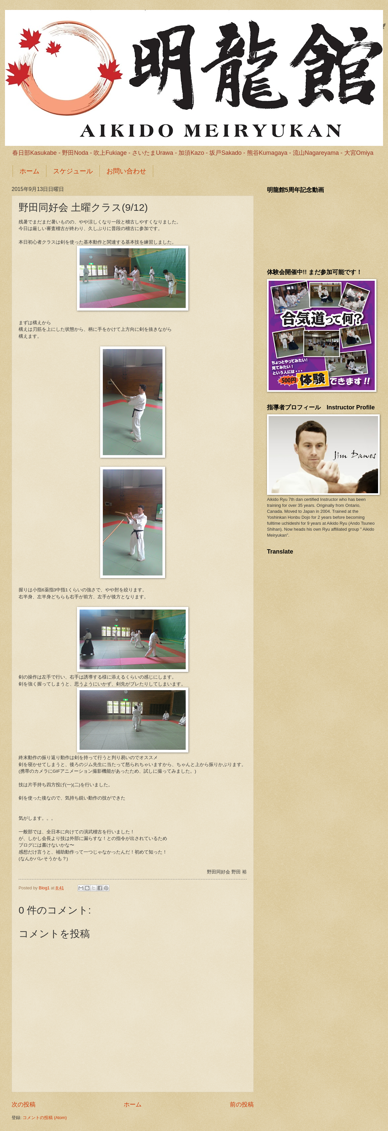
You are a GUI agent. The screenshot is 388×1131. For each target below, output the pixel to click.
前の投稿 (242, 1104)
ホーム (29, 171)
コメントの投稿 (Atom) (45, 1117)
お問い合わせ (126, 171)
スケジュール (73, 171)
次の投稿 (23, 1104)
